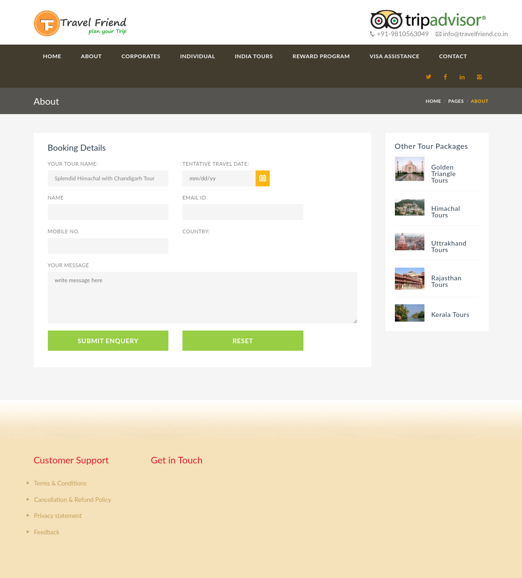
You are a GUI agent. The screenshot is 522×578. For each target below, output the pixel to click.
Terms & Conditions (60, 483)
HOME (433, 101)
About (91, 56)
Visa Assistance (394, 56)
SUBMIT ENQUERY (107, 341)
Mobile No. (64, 231)
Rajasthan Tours (446, 281)
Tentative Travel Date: (215, 164)
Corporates (140, 56)
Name (56, 197)
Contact (453, 56)
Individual (197, 56)
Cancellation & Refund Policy (72, 499)
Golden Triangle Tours (443, 173)
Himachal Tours (446, 211)
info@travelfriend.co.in (472, 34)
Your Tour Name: (73, 164)
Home (52, 56)
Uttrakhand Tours (449, 246)
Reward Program (321, 56)
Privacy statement (58, 515)
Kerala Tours (450, 314)
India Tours (254, 56)
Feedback (47, 532)
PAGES (456, 101)
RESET (243, 341)
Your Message (68, 265)
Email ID (194, 197)
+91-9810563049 (399, 34)
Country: (196, 231)
